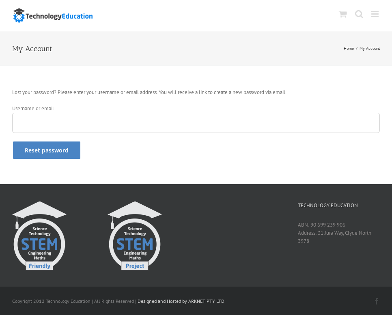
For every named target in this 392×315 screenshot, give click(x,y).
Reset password (47, 150)
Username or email (33, 108)
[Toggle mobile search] (359, 14)
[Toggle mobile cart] (343, 14)
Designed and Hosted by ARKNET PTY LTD (181, 301)
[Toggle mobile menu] (375, 14)
